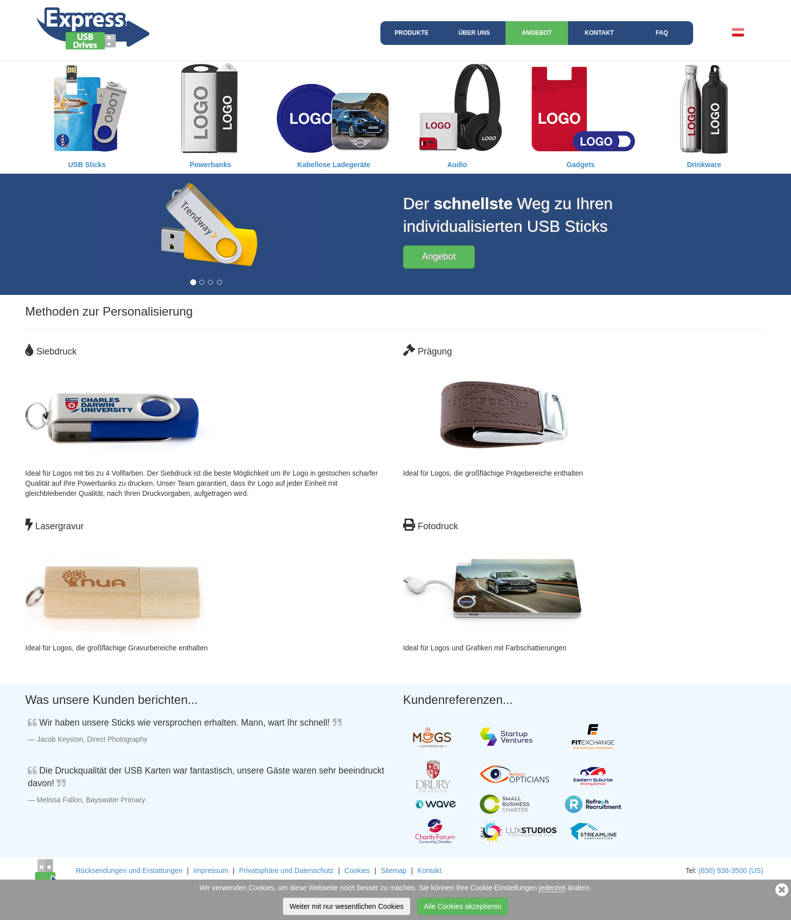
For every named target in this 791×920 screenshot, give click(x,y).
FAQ (662, 32)
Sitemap (394, 870)
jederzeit (552, 888)
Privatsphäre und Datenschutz (286, 870)
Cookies (357, 870)
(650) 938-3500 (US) (731, 870)
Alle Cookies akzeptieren (462, 906)
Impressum (210, 870)
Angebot (537, 32)
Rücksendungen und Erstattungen (129, 870)
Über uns (474, 32)
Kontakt (599, 32)
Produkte (411, 32)
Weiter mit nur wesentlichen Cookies (347, 906)
